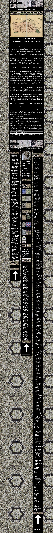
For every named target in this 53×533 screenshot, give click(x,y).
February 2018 (25, 265)
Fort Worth (38, 377)
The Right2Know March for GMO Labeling (15, 234)
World (36, 391)
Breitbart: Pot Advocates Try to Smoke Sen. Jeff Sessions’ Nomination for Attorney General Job (15, 195)
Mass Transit (36, 420)
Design (35, 200)
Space (36, 368)
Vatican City (38, 417)
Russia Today (37, 450)
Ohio (35, 356)
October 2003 (25, 331)
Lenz (35, 475)
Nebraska (36, 337)
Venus (37, 372)
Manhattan (39, 347)
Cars (34, 184)
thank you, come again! (38, 530)
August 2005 (25, 319)
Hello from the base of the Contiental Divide (15, 258)
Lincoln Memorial (39, 277)
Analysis (35, 167)
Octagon (37, 482)
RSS (38, 148)
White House (38, 296)
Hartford (37, 257)
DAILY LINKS (36, 194)
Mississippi (36, 329)
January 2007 (25, 309)
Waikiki (39, 306)
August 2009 (25, 291)
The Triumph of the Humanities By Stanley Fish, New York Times (15, 255)
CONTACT (33, 9)
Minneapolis (38, 328)
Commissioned (36, 190)
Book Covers (36, 181)
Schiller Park (38, 309)
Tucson (37, 235)
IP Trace (35, 226)
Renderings (35, 472)
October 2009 (25, 290)
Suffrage (36, 199)
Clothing (35, 189)
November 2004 (25, 324)
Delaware (36, 298)
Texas (36, 374)
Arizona (36, 234)
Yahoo (35, 509)
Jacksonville (38, 300)
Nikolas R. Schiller (17, 148)
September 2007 (25, 304)
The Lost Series (25, 249)
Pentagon (37, 386)
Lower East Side (41, 350)
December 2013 (25, 274)
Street (35, 492)
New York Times (37, 444)
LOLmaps (24, 252)
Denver (37, 254)
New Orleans (38, 317)
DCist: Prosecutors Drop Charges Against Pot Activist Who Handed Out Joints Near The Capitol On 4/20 (15, 168)
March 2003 (25, 335)
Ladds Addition (39, 360)
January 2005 (25, 323)
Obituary (35, 465)
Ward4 (37, 290)
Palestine (37, 408)
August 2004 (25, 326)
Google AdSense (36, 212)
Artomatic (35, 174)
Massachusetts (37, 324)
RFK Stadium (38, 285)
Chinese (35, 187)
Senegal (37, 410)
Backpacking (36, 177)
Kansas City (38, 333)
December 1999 (25, 339)
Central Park (41, 348)
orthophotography (36, 467)
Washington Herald (38, 460)
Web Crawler (36, 506)
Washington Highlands (38, 295)
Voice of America (37, 456)
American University (38, 259)
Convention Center (39, 264)
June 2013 (24, 276)
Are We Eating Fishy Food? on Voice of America (15, 229)
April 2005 (24, 321)
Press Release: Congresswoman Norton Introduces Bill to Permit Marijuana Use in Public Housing (15, 156)
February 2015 (25, 271)
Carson (39, 239)
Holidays (35, 221)
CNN (35, 433)
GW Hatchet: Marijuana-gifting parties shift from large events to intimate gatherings (15, 161)
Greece (39, 398)
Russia (37, 409)
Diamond (37, 479)
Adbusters (35, 165)
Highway (35, 219)
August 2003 (25, 332)
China (37, 393)
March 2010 (25, 287)
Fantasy (35, 203)
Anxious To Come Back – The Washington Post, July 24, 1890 (26, 12)
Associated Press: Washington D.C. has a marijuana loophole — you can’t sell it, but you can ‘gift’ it (15, 163)
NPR (35, 445)
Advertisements (36, 166)
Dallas (37, 376)
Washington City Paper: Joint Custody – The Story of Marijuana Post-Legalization (15, 166)
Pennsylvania (37, 361)
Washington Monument (40, 280)
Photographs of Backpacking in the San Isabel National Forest (15, 260)
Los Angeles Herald (38, 440)
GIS (34, 210)
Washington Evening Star (39, 459)
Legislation (36, 197)
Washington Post (37, 462)
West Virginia (37, 388)
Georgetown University (38, 268)
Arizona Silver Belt (38, 431)
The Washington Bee (38, 455)
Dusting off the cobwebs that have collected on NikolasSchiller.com (15, 218)
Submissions (36, 493)
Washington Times (37, 463)
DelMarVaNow (37, 435)
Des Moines (38, 312)
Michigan (36, 326)
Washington (36, 387)
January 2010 (25, 288)
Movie (35, 423)
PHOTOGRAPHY (20, 9)
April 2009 (24, 293)
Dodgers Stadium (39, 240)
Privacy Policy (33, 148)
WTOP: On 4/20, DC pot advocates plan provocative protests (15, 178)
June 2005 (24, 320)
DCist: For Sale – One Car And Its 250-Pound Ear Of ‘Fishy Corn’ (15, 173)
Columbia (37, 366)
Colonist (23, 148)
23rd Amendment (37, 196)
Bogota (41, 415)
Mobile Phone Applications (38, 422)
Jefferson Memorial (39, 276)
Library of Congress (37, 229)
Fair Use (36, 148)
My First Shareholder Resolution (15, 226)
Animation (35, 169)
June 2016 (24, 270)
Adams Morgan (38, 258)
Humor (35, 223)
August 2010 (25, 284)
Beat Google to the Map (37, 178)
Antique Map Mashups (26, 250)
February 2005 (25, 322)
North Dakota (37, 355)
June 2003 (24, 333)
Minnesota (36, 327)
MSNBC (36, 442)
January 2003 (25, 336)
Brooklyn (39, 345)
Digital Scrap (36, 201)
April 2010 (24, 286)
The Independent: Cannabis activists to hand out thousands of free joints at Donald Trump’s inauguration (15, 200)
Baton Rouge (38, 316)
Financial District (39, 249)
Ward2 (37, 289)
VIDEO (30, 9)
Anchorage (38, 233)
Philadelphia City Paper (38, 448)
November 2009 (25, 289)
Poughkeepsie (38, 352)
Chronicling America (37, 188)
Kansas (36, 313)
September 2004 (25, 325)
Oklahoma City (38, 358)
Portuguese (35, 469)
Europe (37, 394)
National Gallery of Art (40, 278)
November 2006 (25, 310)
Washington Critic (36, 501)
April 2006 (24, 314)
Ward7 (37, 292)
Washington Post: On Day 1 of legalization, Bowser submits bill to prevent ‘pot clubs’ (15, 215)
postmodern (36, 470)
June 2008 (24, 299)
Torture (35, 495)
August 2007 (25, 305)
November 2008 (25, 296)
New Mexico (36, 342)
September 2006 (25, 311)
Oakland (37, 246)
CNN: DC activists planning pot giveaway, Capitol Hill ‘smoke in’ (15, 183)
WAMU (36, 457)
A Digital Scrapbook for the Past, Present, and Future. (32, 147)
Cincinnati (38, 357)
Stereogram (35, 491)
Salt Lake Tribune (37, 451)
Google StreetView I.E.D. (26, 251)
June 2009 (24, 292)
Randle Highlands (39, 284)
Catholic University (39, 261)
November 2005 (25, 317)
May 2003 (24, 334)
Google (35, 211)
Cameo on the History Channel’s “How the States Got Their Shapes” (15, 253)
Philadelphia (38, 362)
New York (36, 343)
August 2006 (25, 312)
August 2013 (25, 275)
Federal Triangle (38, 267)
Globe (37, 480)
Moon (37, 370)
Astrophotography (36, 175)
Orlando (37, 301)
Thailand (36, 379)
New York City (38, 344)
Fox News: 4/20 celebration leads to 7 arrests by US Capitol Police (15, 176)
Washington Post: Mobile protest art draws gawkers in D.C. (15, 232)
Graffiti (35, 216)
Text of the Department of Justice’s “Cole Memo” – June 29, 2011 (15, 239)
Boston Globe (37, 432)
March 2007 (25, 308)
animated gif (36, 168)
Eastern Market (38, 266)
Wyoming (36, 418)
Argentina (39, 412)
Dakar (39, 411)
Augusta (37, 318)
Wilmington (38, 299)
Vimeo (35, 500)
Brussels (37, 392)
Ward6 (37, 291)
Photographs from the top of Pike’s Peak (15, 257)
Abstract (36, 473)
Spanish (35, 487)
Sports (35, 488)
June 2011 (24, 278)
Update (35, 498)
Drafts (36, 191)
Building (35, 182)
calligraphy (35, 183)
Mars (37, 369)
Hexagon (37, 481)
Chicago (37, 308)
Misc (35, 477)
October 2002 (25, 338)
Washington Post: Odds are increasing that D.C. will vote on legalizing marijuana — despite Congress (15, 221)
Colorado (36, 253)
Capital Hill (38, 260)
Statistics (35, 490)
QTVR (35, 471)
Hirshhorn (39, 275)
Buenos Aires (41, 413)
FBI (34, 205)
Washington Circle (39, 293)
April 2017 (24, 268)
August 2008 (25, 298)
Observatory (38, 283)
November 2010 (25, 282)
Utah (35, 380)
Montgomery (38, 232)
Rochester (38, 353)
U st (37, 287)
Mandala (36, 476)
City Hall (37, 262)
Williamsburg (42, 346)
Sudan (37, 416)
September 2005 (25, 318)
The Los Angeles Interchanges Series (25, 248)
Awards (35, 176)
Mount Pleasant (38, 282)
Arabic (35, 172)
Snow (35, 505)
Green (35, 217)
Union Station (38, 288)
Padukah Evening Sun (38, 446)
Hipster (35, 220)
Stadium (35, 489)
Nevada (36, 338)
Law (34, 227)
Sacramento (38, 247)
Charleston (38, 389)
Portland (37, 359)
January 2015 (25, 272)
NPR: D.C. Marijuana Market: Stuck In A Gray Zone (15, 171)
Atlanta (37, 304)
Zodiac (35, 510)
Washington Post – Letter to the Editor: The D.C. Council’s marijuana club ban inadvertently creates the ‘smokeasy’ (15, 212)
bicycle (35, 179)
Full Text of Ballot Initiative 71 (15, 225)
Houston (37, 378)
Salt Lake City (38, 382)
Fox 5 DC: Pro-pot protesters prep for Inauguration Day (15, 191)
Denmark (39, 395)
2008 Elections (36, 158)
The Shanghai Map (25, 253)
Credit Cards (36, 192)
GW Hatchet (36, 438)
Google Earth (36, 213)
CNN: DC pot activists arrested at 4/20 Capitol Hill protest (15, 174)
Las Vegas (38, 339)
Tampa (37, 303)
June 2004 (24, 327)
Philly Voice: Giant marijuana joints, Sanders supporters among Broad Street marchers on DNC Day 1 (15, 206)
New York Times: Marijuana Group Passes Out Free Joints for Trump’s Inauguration (15, 188)
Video (35, 499)
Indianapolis (38, 311)
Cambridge (38, 325)
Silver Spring (38, 323)
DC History (35, 195)
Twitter (35, 497)
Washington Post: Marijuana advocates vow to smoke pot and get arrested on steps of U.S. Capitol (15, 180)
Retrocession (37, 198)
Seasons (35, 486)
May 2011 (24, 279)
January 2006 (25, 316)
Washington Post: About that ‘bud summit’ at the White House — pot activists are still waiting (15, 209)
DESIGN (27, 9)
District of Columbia (28, 148)
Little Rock (38, 236)
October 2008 (25, 297)
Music (35, 425)
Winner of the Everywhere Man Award (26, 257)
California (36, 237)
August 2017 (25, 266)
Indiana (36, 310)
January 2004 (25, 329)
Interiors (35, 225)
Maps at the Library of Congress (26, 256)
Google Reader (36, 214)
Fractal (36, 474)
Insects (35, 224)
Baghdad (39, 403)
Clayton (37, 332)
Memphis (37, 373)
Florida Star (37, 437)
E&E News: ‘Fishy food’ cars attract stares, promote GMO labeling (15, 231)
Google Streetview (37, 215)
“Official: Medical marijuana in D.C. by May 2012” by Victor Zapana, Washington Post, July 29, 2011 (15, 243)
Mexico (37, 405)
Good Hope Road (39, 269)
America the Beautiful (15, 256)
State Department (39, 286)
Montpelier (38, 383)
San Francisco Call (38, 452)
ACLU (35, 162)
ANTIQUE (24, 9)
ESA (34, 202)
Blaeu (35, 180)
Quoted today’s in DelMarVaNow (15, 219)
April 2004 (24, 328)
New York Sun (37, 443)
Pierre (37, 367)
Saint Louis (38, 335)
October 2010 (25, 283)
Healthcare (35, 218)
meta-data (35, 421)
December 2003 (25, 330)
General (35, 209)
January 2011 (25, 281)
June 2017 (24, 267)
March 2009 (25, 294)
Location (35, 230)
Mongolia (37, 406)
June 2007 (24, 306)
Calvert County (38, 321)
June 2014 (24, 273)
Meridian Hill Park (39, 281)
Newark (37, 341)
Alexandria (38, 384)
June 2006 (24, 313)
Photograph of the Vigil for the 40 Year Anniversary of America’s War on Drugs (15, 249)
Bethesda (37, 320)
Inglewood (39, 241)
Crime (35, 193)
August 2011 (25, 277)
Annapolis (38, 319)
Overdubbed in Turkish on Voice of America (15, 227)
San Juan (37, 364)
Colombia (39, 414)
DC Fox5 (36, 434)
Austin (37, 375)
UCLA (39, 245)
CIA (37, 385)
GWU (37, 271)
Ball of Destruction (25, 254)
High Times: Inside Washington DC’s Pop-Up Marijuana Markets (15, 159)
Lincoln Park (38, 273)
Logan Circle (38, 274)
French (35, 207)
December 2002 (25, 337)
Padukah (37, 315)
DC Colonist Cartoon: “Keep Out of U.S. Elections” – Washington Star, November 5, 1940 (15, 246)
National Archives (36, 427)
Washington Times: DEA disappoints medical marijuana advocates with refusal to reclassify (15, 203)
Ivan (37, 503)
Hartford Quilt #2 (14, 192)
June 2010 (24, 285)
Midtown (41, 351)
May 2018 (24, 264)
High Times (36, 439)
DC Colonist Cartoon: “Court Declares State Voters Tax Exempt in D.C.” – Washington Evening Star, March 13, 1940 (15, 236)
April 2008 (24, 300)
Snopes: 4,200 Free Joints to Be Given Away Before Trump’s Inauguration (15, 198)
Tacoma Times (37, 453)
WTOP (36, 464)
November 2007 (25, 303)
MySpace (35, 426)
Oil (34, 466)
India (37, 402)
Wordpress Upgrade (37, 508)
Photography (36, 468)
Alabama (36, 231)
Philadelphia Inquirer (38, 449)
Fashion (35, 204)
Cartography (36, 185)
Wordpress (35, 507)
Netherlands (40, 399)
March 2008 (25, 301)
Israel (37, 404)
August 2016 (25, 269)
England (39, 397)
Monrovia (37, 407)
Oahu (37, 305)
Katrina (37, 504)
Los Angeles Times (38, 441)
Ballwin (37, 331)
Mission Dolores (39, 252)
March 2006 (25, 315)
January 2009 (25, 295)
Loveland (37, 256)
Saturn (37, 371)
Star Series (36, 484)
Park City (37, 381)
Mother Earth (37, 478)
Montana (36, 336)
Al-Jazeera (36, 430)
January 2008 (25, 302)
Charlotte (37, 354)
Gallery (35, 208)
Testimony (35, 494)
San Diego (38, 248)
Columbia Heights (39, 263)
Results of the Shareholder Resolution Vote (15, 224)
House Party (36, 222)
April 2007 (24, 307)
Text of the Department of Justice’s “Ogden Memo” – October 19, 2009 (15, 241)
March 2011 (25, 280)
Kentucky (36, 314)
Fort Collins (38, 255)
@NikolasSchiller (38, 152)
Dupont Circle (38, 265)
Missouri (36, 330)
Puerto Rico (36, 363)
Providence (38, 365)
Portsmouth (38, 340)
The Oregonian (37, 454)
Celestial (35, 186)
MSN (34, 424)
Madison (37, 390)
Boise (37, 307)
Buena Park (38, 238)
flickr (35, 206)
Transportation (36, 496)
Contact (40, 148)
